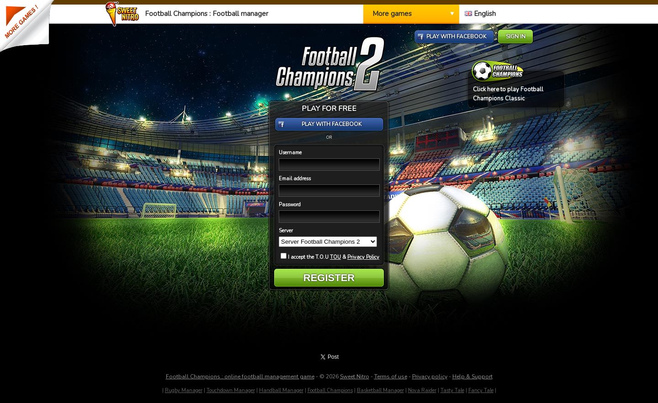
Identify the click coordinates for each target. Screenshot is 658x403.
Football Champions (330, 390)
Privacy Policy (363, 257)
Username (290, 152)
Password (290, 204)
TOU (335, 257)
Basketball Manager (380, 390)
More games (392, 13)
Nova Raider (422, 390)
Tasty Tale (452, 390)
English (480, 13)
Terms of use (390, 376)
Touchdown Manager (231, 390)
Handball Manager (281, 390)
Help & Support (472, 376)
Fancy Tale (481, 390)
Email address (295, 178)
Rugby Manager (183, 390)
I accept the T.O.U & (330, 257)
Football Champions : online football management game (240, 376)
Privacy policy (429, 376)
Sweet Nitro (354, 376)
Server (286, 230)
